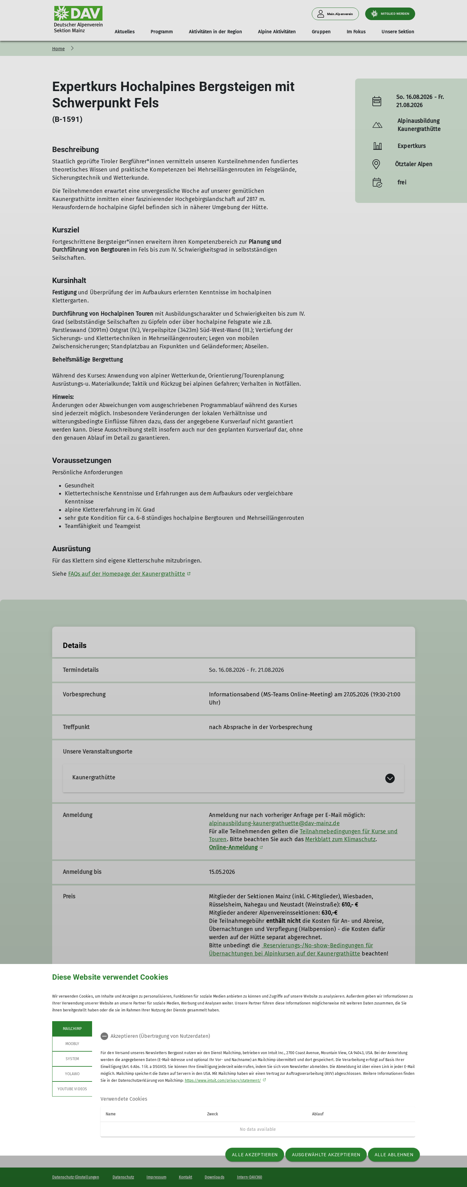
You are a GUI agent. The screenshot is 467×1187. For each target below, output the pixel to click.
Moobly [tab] (72, 1044)
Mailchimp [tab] (72, 1028)
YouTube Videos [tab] (72, 1089)
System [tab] (72, 1059)
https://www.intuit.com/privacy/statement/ (223, 1080)
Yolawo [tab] (72, 1074)
